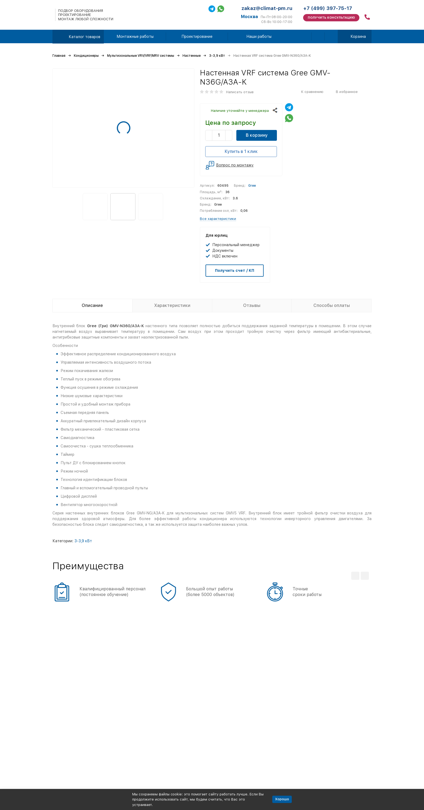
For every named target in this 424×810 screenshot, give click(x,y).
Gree (252, 186)
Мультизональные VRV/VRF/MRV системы (140, 56)
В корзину (257, 135)
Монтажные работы (135, 36)
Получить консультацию (331, 17)
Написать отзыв (240, 92)
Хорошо (282, 799)
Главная (58, 56)
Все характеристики (218, 219)
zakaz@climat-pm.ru (266, 8)
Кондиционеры (86, 56)
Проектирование (197, 36)
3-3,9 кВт (217, 56)
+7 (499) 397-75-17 (327, 8)
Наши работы (258, 36)
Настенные (192, 56)
